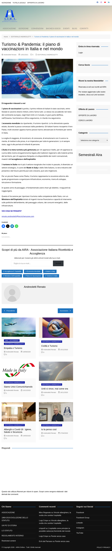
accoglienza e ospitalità (13, 271)
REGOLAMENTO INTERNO (13, 536)
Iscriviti (58, 263)
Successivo (65, 311)
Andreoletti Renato (9, 55)
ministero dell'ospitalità (12, 276)
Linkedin (79, 523)
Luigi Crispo (43, 520)
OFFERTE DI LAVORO (35, 3)
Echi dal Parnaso (45, 541)
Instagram (80, 528)
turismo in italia (52, 276)
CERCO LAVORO (86, 120)
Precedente (9, 311)
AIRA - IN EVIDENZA (11, 340)
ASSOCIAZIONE (9, 28)
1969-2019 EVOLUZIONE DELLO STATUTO (15, 519)
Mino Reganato (45, 512)
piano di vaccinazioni (33, 276)
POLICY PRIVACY (103, 547)
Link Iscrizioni (99, 95)
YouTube (79, 533)
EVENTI (66, 28)
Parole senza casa (58, 536)
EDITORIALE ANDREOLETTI (48, 55)
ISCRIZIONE (6, 3)
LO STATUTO (7, 531)
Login (81, 53)
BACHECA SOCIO (53, 28)
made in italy (50, 271)
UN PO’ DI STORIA (9, 525)
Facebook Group (82, 518)
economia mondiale (33, 271)
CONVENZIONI (37, 28)
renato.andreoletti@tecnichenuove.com (18, 216)
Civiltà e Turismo (49, 346)
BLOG (74, 28)
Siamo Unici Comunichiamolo (18, 387)
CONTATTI (84, 28)
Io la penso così (49, 429)
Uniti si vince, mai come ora (54, 388)
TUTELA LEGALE (19, 3)
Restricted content (9, 541)
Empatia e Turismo (13, 348)
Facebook (80, 512)
